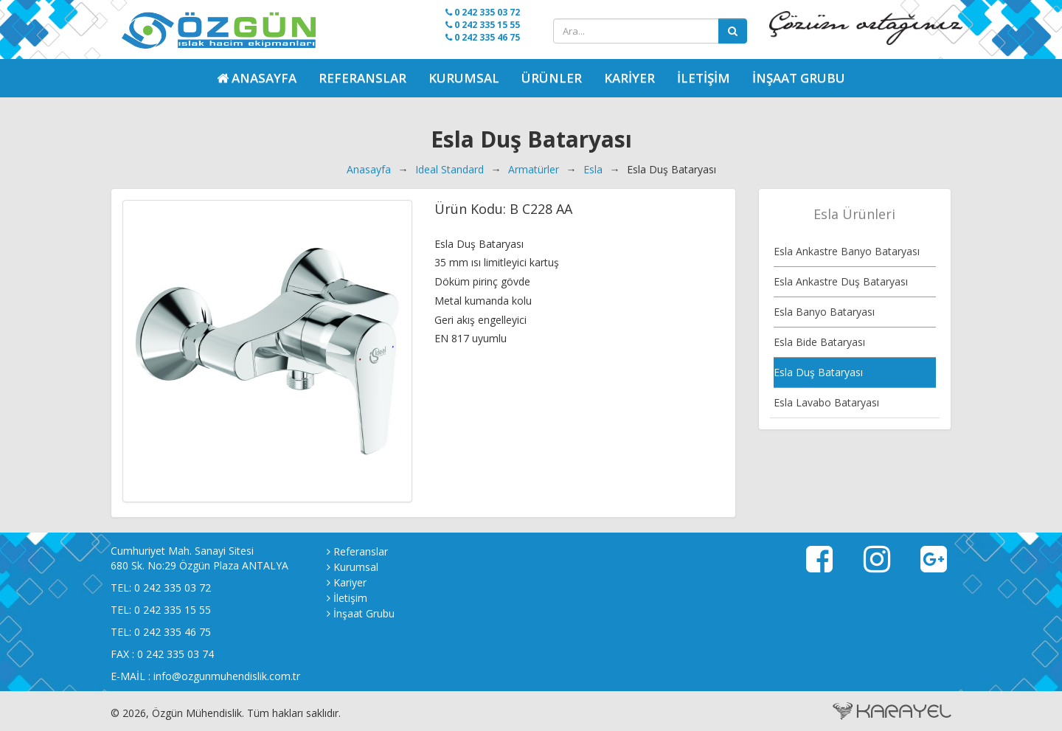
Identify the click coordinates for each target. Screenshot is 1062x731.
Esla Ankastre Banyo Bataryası (847, 251)
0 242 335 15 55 (482, 24)
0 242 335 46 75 (482, 37)
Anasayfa (369, 169)
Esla (593, 169)
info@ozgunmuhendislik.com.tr (226, 676)
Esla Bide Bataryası (819, 342)
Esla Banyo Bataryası (824, 312)
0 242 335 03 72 (482, 12)
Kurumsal (463, 77)
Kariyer (629, 77)
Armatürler (533, 169)
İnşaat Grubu (798, 77)
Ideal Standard (449, 169)
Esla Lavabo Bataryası (826, 402)
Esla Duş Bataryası (818, 372)
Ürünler (551, 77)
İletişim (703, 77)
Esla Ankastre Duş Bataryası (841, 281)
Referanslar (362, 77)
